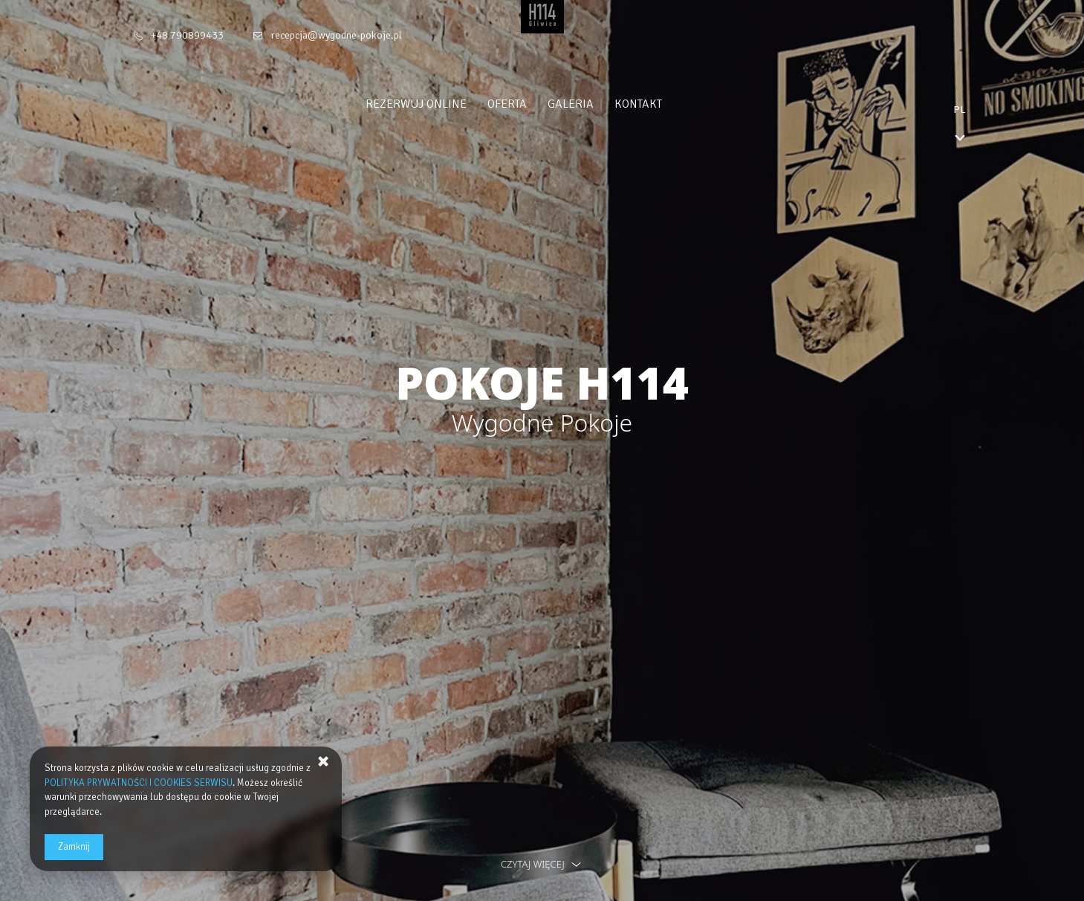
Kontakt (666, 104)
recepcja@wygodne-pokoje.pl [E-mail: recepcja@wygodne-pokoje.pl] (336, 35)
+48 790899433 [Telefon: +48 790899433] (187, 35)
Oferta (535, 104)
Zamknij (74, 847)
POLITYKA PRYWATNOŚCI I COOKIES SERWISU (139, 783)
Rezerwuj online (444, 104)
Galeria (599, 104)
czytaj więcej (542, 864)
